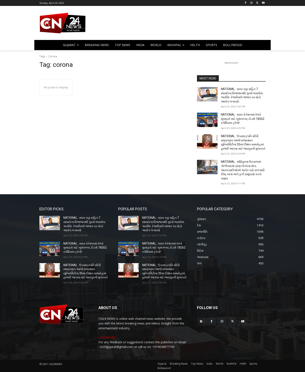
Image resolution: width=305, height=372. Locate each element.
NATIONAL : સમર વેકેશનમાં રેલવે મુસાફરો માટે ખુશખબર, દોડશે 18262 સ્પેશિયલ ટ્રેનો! (242, 118)
